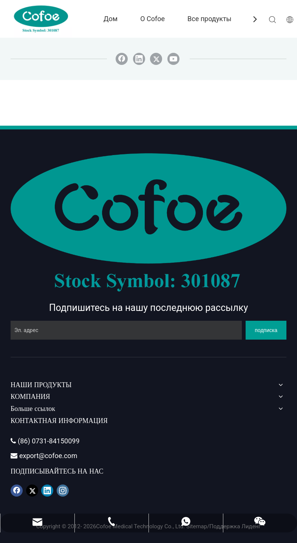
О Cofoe (152, 19)
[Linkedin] (139, 59)
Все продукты (209, 19)
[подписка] (266, 330)
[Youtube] (173, 59)
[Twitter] (156, 59)
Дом (111, 19)
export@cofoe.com (44, 456)
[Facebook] (122, 59)
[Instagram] (63, 491)
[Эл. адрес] (126, 330)
